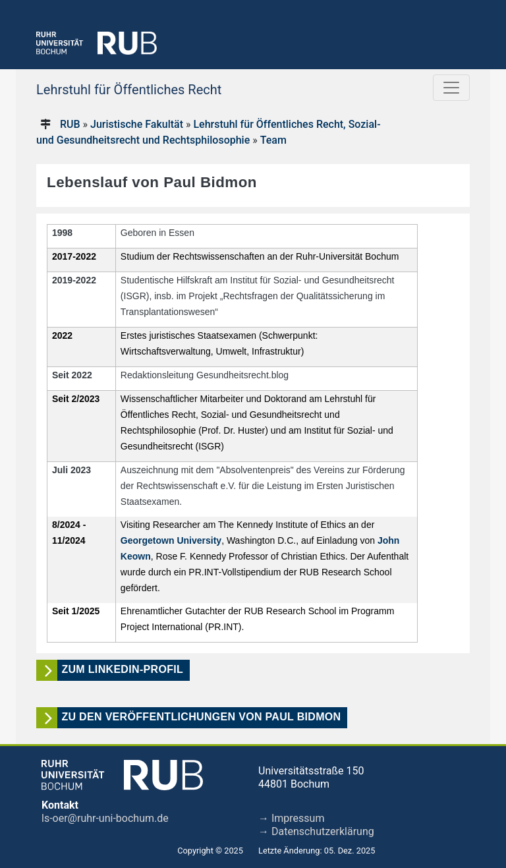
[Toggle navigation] (451, 87)
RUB (70, 124)
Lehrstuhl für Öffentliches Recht (128, 90)
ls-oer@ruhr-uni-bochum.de (105, 818)
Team (273, 140)
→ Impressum (291, 818)
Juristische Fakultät (136, 124)
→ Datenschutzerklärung (316, 831)
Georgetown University (171, 540)
